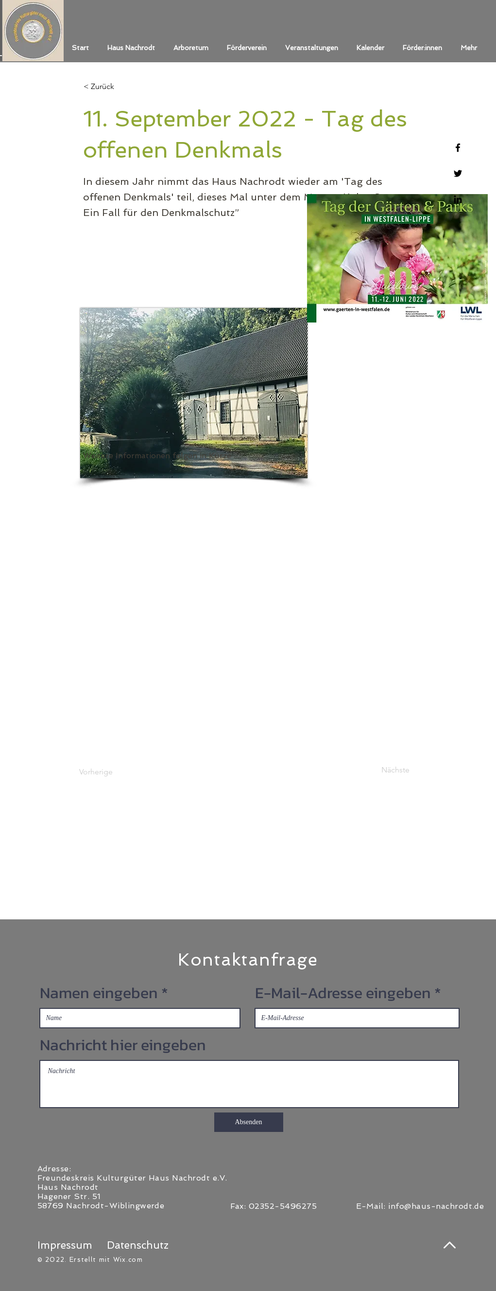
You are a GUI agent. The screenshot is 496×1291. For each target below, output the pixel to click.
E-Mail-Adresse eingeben (343, 993)
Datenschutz (138, 1245)
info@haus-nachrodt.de (436, 1206)
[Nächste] (385, 770)
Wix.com (128, 1259)
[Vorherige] (111, 772)
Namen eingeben (99, 993)
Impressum (64, 1245)
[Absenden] (248, 1122)
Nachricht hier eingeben (123, 1045)
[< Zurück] (116, 86)
